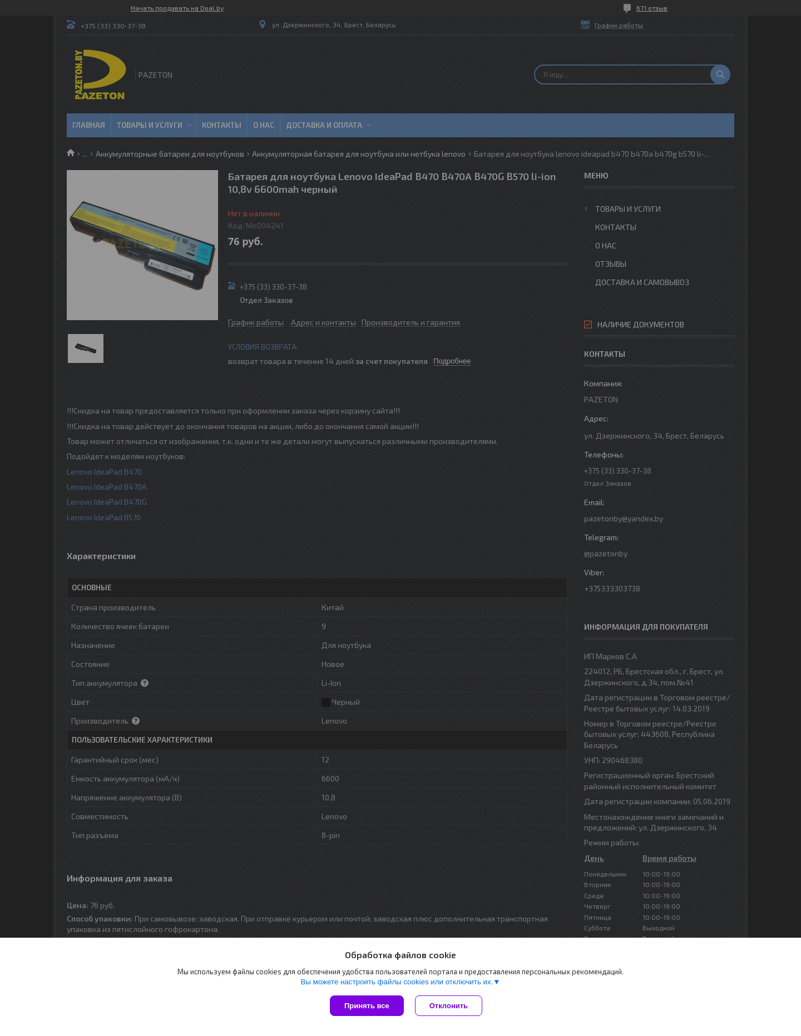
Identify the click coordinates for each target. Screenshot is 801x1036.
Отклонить (448, 1006)
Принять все (366, 1006)
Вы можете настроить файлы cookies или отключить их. (396, 982)
